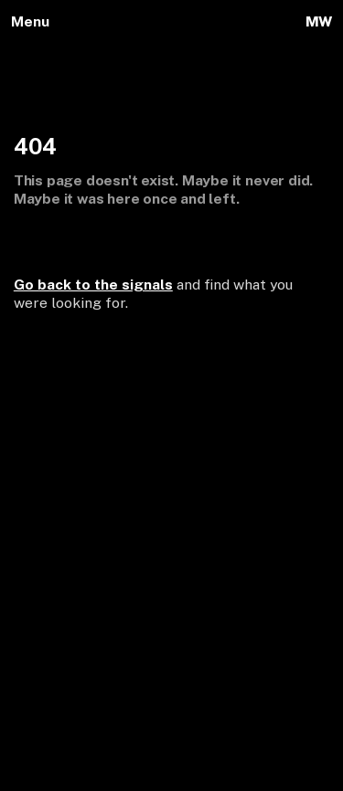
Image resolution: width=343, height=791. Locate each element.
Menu (30, 21)
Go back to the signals (93, 284)
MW (318, 21)
